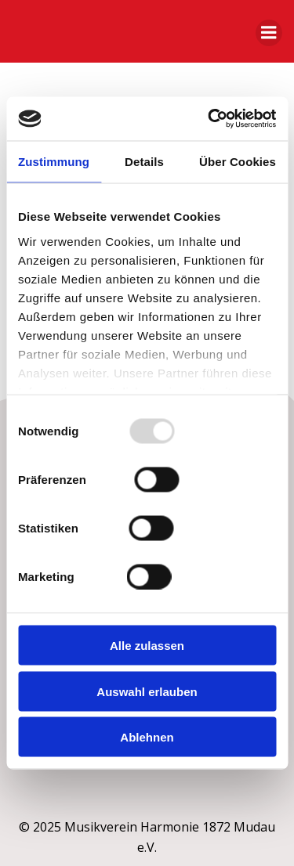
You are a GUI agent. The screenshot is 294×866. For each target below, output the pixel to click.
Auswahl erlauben (146, 691)
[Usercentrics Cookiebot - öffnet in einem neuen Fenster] (209, 119)
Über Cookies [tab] (237, 161)
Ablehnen (146, 737)
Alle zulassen (147, 645)
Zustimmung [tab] (53, 161)
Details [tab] (144, 161)
